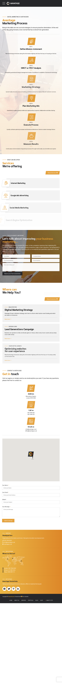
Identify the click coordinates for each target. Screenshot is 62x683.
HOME (10, 680)
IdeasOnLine (11, 676)
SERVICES (23, 680)
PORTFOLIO (30, 680)
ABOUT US (16, 680)
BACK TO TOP (50, 680)
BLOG (37, 680)
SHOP (41, 680)
